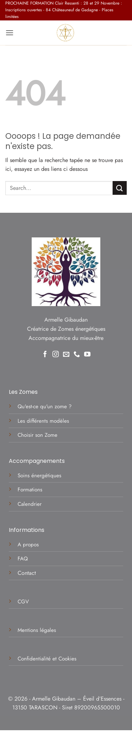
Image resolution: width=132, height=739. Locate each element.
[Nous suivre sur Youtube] (87, 354)
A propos (28, 544)
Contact (27, 573)
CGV (24, 602)
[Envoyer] (120, 188)
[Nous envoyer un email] (66, 354)
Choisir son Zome (37, 435)
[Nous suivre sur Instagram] (55, 354)
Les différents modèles (43, 421)
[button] (9, 32)
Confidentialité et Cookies (47, 659)
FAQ (23, 559)
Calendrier (30, 504)
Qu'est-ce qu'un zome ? (44, 406)
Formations (30, 489)
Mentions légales (38, 630)
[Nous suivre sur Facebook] (45, 354)
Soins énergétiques (39, 475)
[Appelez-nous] (77, 354)
